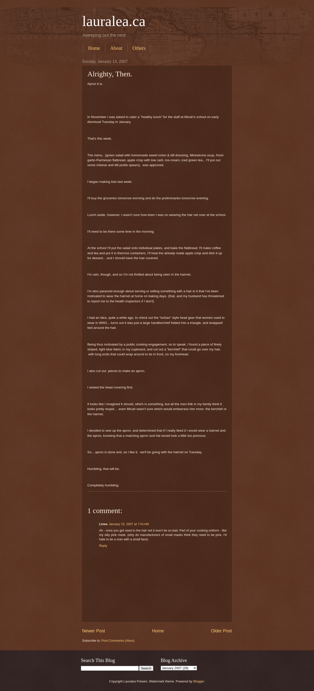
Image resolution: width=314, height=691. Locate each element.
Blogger (198, 681)
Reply (103, 545)
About (116, 48)
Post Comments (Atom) (118, 640)
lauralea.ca (113, 21)
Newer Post (93, 630)
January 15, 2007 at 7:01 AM (129, 524)
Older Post (221, 630)
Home (94, 48)
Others (138, 48)
